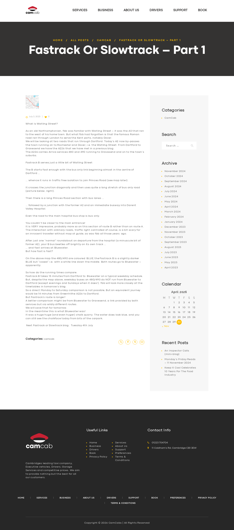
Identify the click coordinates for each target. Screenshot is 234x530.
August (173, 186)
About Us (121, 446)
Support (120, 450)
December (175, 227)
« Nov (165, 326)
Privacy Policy (98, 457)
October (174, 176)
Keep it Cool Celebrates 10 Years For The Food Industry (180, 371)
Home (58, 40)
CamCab (104, 40)
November (175, 171)
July (171, 191)
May (171, 202)
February (174, 217)
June (171, 196)
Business (95, 446)
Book (92, 453)
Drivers (94, 450)
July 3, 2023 (34, 117)
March (172, 212)
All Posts (80, 40)
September (176, 181)
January (174, 222)
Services (120, 443)
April (171, 207)
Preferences (123, 453)
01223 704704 (160, 443)
